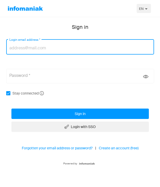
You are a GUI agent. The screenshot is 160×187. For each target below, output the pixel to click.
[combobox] (144, 8)
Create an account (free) (118, 148)
